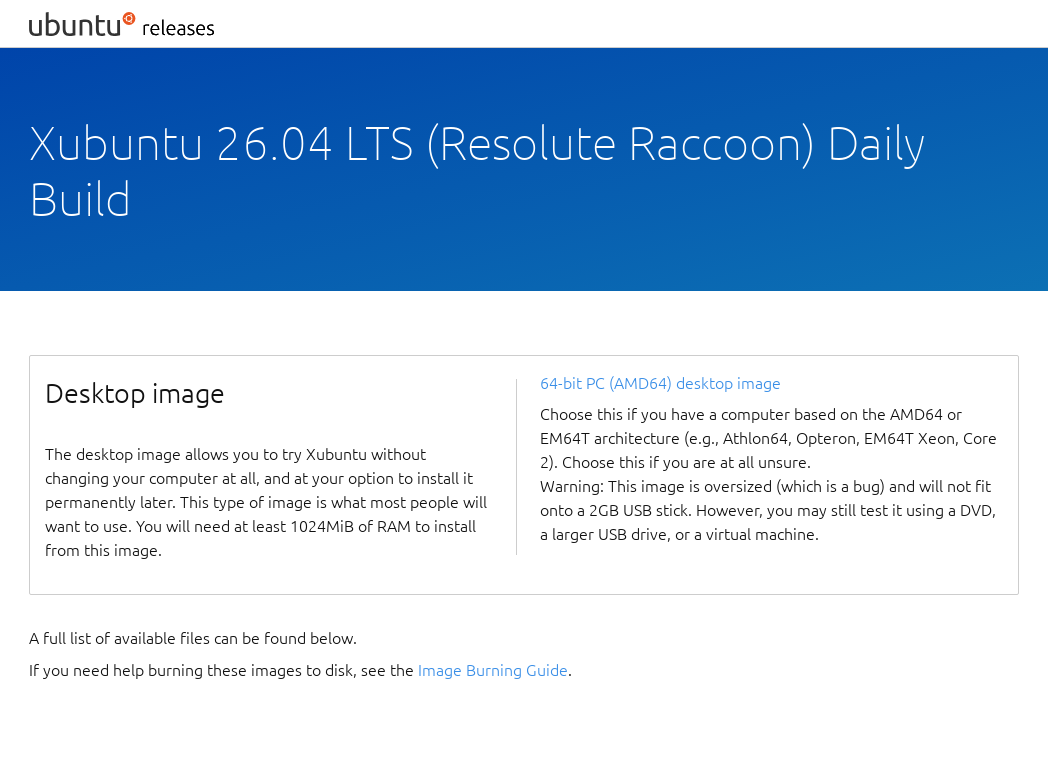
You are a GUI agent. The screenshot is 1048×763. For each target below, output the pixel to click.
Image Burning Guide (493, 670)
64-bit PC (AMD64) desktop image (660, 383)
